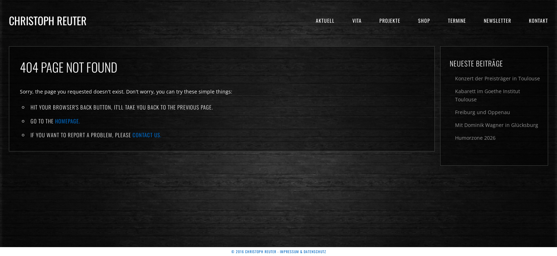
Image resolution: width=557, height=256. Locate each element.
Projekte (389, 20)
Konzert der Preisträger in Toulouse (497, 78)
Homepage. (67, 121)
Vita (357, 20)
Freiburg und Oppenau (482, 112)
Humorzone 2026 (475, 137)
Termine (457, 20)
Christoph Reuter (48, 20)
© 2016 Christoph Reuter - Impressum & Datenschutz (278, 251)
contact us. (147, 135)
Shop (424, 20)
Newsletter (497, 20)
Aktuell (325, 20)
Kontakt (538, 20)
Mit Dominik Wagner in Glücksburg (496, 125)
